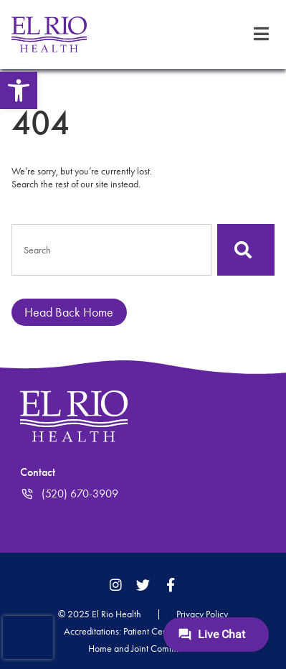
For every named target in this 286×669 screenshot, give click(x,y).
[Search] (246, 250)
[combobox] (111, 250)
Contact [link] (37, 472)
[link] (18, 90)
